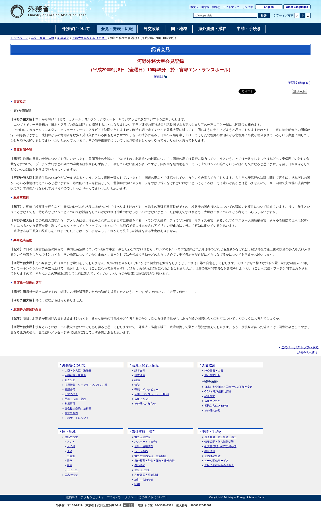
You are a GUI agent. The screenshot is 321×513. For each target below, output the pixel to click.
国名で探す (71, 475)
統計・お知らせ (143, 479)
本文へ (194, 7)
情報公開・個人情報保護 (219, 441)
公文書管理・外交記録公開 (220, 446)
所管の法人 (71, 394)
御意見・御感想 (211, 7)
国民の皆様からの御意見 (219, 465)
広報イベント (142, 399)
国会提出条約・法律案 (78, 408)
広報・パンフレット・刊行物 (151, 394)
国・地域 (69, 431)
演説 (137, 385)
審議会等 (70, 389)
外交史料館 (71, 413)
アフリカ (72, 470)
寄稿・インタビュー (146, 389)
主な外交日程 (212, 375)
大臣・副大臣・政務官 (78, 370)
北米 (69, 451)
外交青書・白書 (213, 370)
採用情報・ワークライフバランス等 (86, 385)
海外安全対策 (142, 437)
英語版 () (299, 82)
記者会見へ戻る (307, 352)
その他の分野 (212, 410)
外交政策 (208, 365)
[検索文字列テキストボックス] (225, 15)
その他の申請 (212, 456)
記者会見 (63, 38)
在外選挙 (139, 465)
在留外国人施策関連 (146, 475)
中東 (69, 465)
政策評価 (70, 403)
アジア (71, 441)
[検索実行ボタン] (264, 15)
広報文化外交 (212, 401)
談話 (137, 380)
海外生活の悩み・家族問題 (150, 456)
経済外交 (209, 396)
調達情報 (209, 451)
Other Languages (297, 6)
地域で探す (71, 437)
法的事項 (72, 497)
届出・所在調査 (143, 446)
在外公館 (70, 380)
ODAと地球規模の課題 (218, 391)
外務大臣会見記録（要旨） (89, 38)
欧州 (69, 460)
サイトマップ (231, 7)
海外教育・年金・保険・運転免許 (154, 460)
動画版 (158, 76)
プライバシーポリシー (121, 497)
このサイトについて (77, 418)
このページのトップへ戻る (300, 347)
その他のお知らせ (145, 403)
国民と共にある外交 (216, 405)
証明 (137, 484)
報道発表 (139, 375)
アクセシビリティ (92, 497)
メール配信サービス (216, 460)
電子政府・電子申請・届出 (220, 437)
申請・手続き (212, 431)
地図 (130, 505)
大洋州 (71, 446)
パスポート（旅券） (146, 441)
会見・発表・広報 (42, 38)
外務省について (74, 365)
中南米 (71, 456)
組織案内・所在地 (75, 375)
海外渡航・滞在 (143, 431)
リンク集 (247, 7)
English (269, 6)
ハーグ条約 (141, 451)
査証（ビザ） (142, 470)
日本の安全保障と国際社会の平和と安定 (228, 387)
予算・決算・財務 (75, 399)
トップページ (19, 38)
